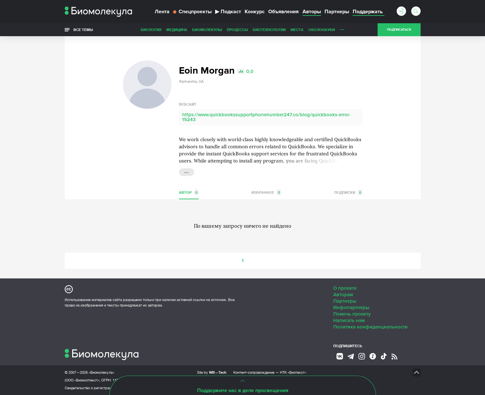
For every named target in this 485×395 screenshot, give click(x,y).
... (342, 28)
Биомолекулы (207, 29)
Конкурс (255, 11)
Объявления (283, 11)
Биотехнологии (269, 29)
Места (297, 29)
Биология (151, 29)
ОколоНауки (321, 29)
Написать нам (349, 320)
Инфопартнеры (351, 307)
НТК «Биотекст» (293, 372)
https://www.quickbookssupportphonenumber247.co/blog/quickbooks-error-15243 (266, 117)
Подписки (348, 192)
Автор (189, 192)
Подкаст (228, 11)
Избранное (266, 192)
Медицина (176, 29)
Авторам (343, 294)
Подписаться (399, 30)
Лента (162, 11)
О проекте (345, 288)
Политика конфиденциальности (370, 327)
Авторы (312, 11)
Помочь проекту (352, 314)
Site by (211, 372)
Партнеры (337, 11)
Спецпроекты (192, 11)
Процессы (237, 29)
